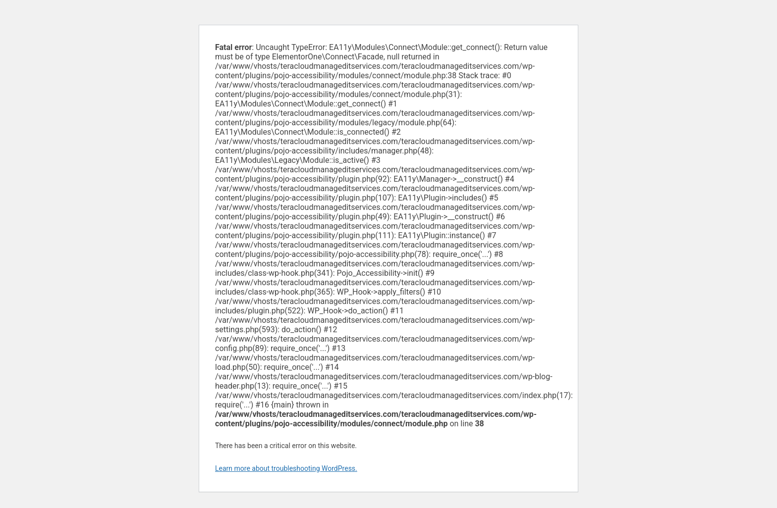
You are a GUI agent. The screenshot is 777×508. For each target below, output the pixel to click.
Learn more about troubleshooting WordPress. (286, 468)
